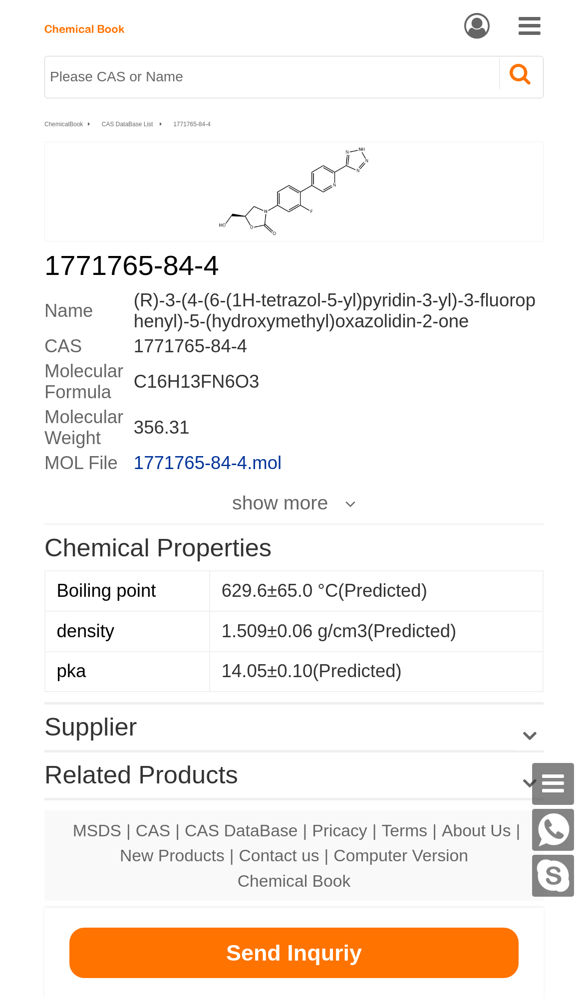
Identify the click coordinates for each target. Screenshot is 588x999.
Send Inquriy (294, 953)
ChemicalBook (63, 124)
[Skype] (553, 876)
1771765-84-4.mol (208, 463)
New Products (172, 855)
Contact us (279, 855)
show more (280, 502)
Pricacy (339, 830)
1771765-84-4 (192, 124)
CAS (153, 830)
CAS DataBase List (128, 124)
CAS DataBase (241, 830)
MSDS (97, 830)
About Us (476, 830)
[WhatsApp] (553, 830)
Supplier (90, 727)
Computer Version (400, 855)
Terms (404, 830)
